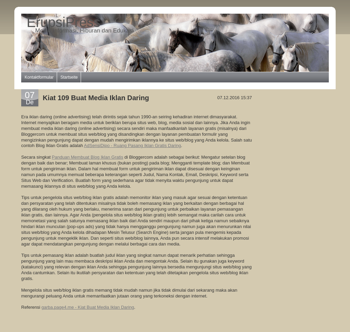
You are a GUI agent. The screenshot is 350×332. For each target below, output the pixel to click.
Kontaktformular (39, 77)
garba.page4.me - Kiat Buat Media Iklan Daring (87, 307)
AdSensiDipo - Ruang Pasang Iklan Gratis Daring (132, 145)
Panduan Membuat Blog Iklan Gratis (87, 157)
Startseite (69, 77)
